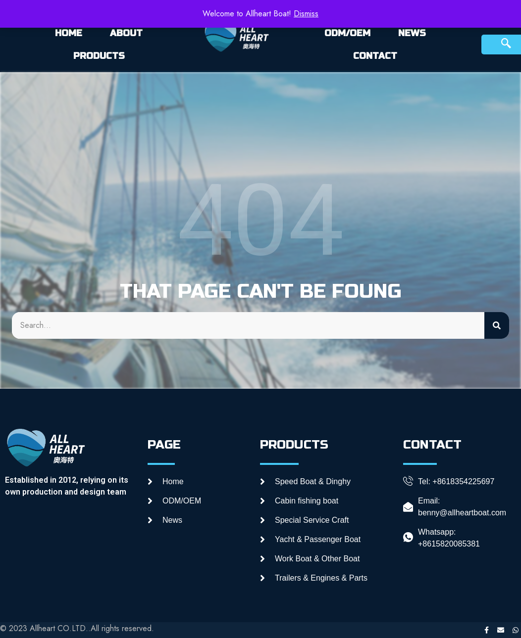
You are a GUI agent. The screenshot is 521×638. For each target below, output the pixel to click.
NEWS (412, 33)
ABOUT (126, 33)
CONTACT (375, 55)
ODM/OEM (347, 33)
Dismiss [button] (306, 13)
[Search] (496, 325)
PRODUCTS (99, 55)
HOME (68, 33)
